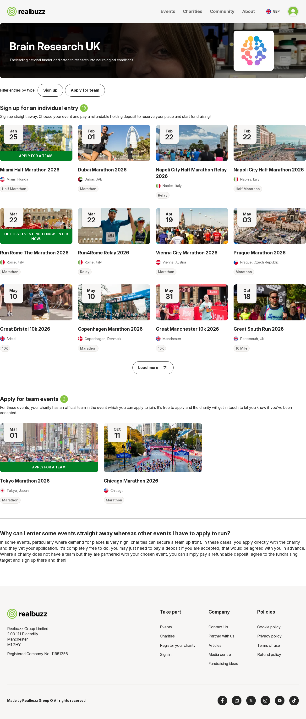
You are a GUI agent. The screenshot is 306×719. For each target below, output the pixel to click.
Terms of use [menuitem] (268, 645)
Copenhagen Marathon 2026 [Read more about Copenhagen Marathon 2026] (110, 329)
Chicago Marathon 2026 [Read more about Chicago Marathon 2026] (131, 481)
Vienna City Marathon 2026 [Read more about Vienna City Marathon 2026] (187, 253)
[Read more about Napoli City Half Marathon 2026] (270, 143)
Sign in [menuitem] (165, 654)
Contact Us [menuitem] (218, 627)
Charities (192, 11)
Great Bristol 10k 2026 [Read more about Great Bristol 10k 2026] (25, 329)
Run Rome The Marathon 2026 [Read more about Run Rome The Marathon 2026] (34, 253)
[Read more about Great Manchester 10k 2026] (192, 302)
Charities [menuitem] (167, 636)
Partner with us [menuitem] (221, 636)
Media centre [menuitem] (219, 654)
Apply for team (85, 90)
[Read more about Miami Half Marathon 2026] (36, 143)
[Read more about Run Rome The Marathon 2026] (36, 226)
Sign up (50, 90)
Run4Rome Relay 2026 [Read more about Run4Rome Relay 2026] (103, 253)
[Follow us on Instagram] (265, 700)
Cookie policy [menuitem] (269, 627)
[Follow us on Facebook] (222, 700)
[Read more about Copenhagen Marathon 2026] (114, 302)
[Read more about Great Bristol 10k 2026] (36, 302)
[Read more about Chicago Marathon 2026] (153, 447)
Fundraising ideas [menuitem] (223, 663)
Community (222, 11)
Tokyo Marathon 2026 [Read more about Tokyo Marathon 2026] (25, 481)
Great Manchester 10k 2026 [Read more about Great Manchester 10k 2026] (187, 329)
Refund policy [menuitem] (269, 654)
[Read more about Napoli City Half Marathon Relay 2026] (192, 143)
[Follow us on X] (251, 700)
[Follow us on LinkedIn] (236, 700)
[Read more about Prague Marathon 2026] (270, 226)
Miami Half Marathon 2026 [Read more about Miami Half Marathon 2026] (30, 170)
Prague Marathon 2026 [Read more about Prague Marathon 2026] (260, 253)
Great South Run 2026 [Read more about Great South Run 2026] (259, 329)
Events (168, 11)
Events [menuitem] (166, 627)
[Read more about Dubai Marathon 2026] (114, 143)
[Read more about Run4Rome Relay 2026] (114, 226)
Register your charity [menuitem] (178, 645)
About (248, 11)
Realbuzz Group (35, 700)
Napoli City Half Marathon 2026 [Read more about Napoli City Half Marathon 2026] (269, 170)
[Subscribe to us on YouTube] (279, 700)
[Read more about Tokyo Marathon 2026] (49, 447)
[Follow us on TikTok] (294, 700)
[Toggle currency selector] (273, 11)
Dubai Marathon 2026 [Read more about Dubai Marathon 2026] (102, 170)
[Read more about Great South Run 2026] (270, 302)
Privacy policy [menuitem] (269, 636)
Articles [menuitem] (214, 645)
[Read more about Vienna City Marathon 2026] (192, 226)
